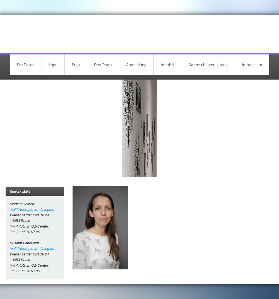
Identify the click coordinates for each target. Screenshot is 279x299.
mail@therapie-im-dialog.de (32, 209)
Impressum (252, 64)
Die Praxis (26, 64)
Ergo (76, 64)
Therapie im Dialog (220, 30)
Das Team (103, 64)
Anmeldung (136, 64)
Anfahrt (167, 64)
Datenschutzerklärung (208, 64)
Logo (53, 64)
